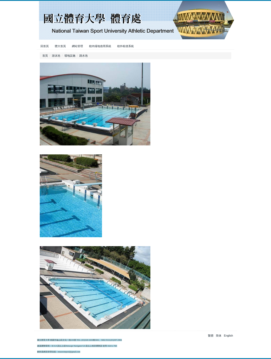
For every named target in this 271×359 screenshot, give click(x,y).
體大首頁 (60, 46)
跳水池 (83, 55)
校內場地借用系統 (100, 46)
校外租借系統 (125, 46)
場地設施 (69, 55)
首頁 (45, 55)
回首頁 (44, 46)
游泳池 (56, 55)
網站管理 (77, 46)
